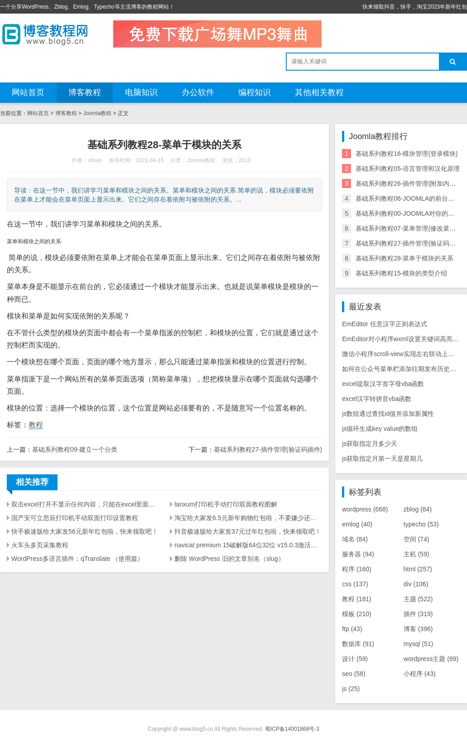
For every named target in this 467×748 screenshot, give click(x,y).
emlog (357, 524)
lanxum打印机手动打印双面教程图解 (225, 504)
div (416, 584)
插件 (418, 614)
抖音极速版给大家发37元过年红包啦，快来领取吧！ (247, 531)
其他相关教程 (319, 92)
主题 (418, 599)
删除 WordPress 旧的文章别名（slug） (229, 558)
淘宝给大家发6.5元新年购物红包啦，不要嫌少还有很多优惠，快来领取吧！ (248, 517)
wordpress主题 (431, 658)
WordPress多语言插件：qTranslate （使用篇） (77, 558)
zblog (418, 509)
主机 (416, 554)
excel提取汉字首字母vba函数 (383, 383)
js (351, 688)
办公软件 (198, 92)
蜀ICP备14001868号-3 (292, 729)
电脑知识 (141, 92)
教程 (36, 425)
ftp (352, 628)
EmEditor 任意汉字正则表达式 (384, 324)
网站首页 (28, 92)
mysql (418, 643)
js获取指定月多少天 (369, 443)
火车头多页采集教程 (39, 545)
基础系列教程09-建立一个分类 (74, 449)
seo (353, 673)
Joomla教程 (97, 113)
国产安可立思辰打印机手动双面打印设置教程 (74, 517)
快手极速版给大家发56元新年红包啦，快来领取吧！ (84, 531)
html (418, 569)
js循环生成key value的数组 (380, 428)
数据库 (358, 643)
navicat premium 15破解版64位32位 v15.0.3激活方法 (248, 545)
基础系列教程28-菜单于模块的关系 (404, 258)
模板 (356, 614)
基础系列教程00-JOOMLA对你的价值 (408, 213)
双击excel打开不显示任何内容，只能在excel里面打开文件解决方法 (85, 504)
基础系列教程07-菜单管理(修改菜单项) (410, 228)
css (355, 584)
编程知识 (254, 92)
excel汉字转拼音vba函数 (376, 398)
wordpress (365, 509)
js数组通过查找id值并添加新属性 (388, 413)
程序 (356, 569)
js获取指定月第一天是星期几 (382, 458)
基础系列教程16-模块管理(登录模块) (407, 153)
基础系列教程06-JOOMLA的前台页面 (408, 198)
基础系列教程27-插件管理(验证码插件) (268, 449)
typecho (421, 524)
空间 (416, 539)
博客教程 (84, 92)
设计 (355, 658)
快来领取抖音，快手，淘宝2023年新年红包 (414, 7)
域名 (355, 539)
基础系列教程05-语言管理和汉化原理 (408, 168)
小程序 (420, 673)
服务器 (358, 554)
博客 (418, 628)
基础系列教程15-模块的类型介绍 (401, 273)
